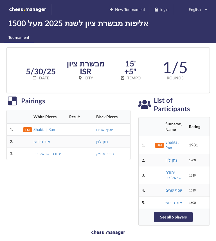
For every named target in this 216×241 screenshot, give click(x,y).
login (161, 9)
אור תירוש (41, 141)
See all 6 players (173, 217)
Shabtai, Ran (44, 129)
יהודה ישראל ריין (47, 153)
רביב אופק (105, 153)
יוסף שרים (104, 129)
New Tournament (127, 9)
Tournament (18, 37)
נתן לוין (102, 141)
